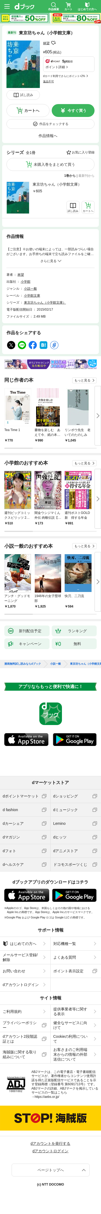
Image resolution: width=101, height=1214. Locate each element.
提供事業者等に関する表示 (70, 1011)
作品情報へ (48, 136)
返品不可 (48, 81)
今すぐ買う (77, 110)
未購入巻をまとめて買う (54, 164)
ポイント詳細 (55, 67)
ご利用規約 (12, 1011)
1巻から (70, 175)
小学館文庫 (32, 295)
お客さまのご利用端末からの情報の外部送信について (70, 1054)
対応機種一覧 (64, 943)
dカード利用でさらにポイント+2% (64, 76)
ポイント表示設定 (68, 971)
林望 (46, 43)
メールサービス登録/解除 (20, 957)
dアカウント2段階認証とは (20, 1038)
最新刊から (86, 175)
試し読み (26, 95)
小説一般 (30, 288)
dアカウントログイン (21, 985)
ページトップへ (50, 1170)
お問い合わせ (14, 971)
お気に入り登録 (83, 152)
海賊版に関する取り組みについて (20, 1054)
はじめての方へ (19, 943)
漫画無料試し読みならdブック (22, 664)
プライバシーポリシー (20, 1025)
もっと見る (82, 380)
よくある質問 (64, 957)
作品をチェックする (53, 124)
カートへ (31, 110)
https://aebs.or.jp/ (47, 1097)
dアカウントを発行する (51, 1143)
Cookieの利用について (70, 1038)
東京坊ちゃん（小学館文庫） (57, 184)
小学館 (25, 282)
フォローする (53, 43)
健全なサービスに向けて (70, 1025)
